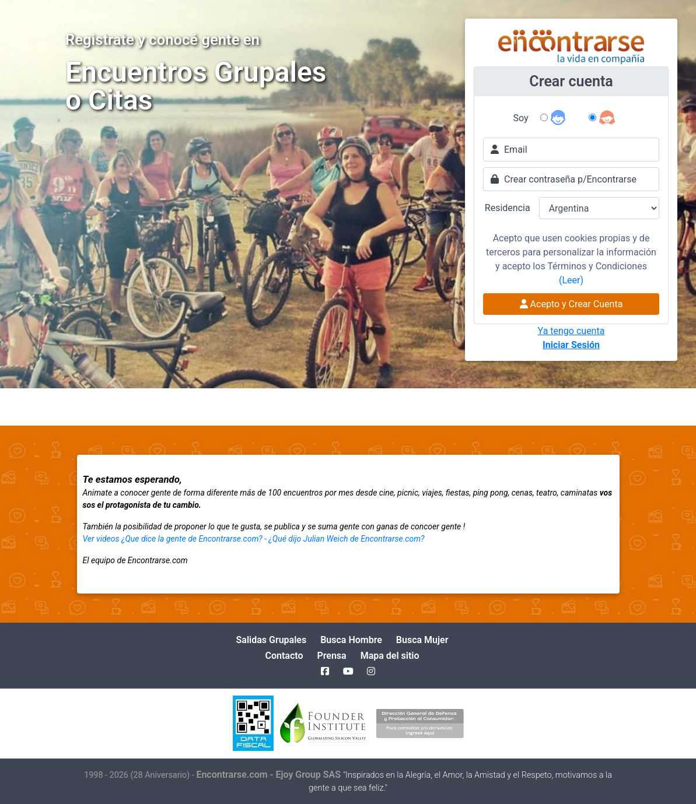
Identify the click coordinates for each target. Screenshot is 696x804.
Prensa (331, 655)
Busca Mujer (422, 639)
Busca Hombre (351, 639)
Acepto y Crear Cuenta (571, 304)
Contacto (284, 655)
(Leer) (571, 280)
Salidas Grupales (271, 639)
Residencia (507, 207)
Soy (521, 118)
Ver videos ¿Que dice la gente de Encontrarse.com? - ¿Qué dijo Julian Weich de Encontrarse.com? (254, 538)
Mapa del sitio (390, 655)
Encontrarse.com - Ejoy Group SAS (269, 774)
